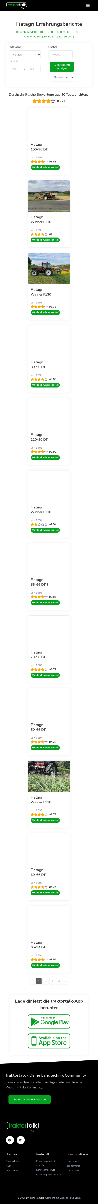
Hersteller (15, 47)
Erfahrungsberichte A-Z (48, 1174)
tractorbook (73, 1170)
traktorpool (73, 1161)
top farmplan (74, 1165)
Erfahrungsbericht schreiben (45, 1163)
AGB (8, 1165)
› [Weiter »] (65, 981)
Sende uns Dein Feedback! (29, 1099)
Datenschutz (12, 1161)
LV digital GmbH (35, 1197)
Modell (52, 47)
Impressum (12, 1170)
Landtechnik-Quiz (45, 1169)
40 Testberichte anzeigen (61, 66)
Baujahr (13, 61)
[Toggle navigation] (88, 5)
